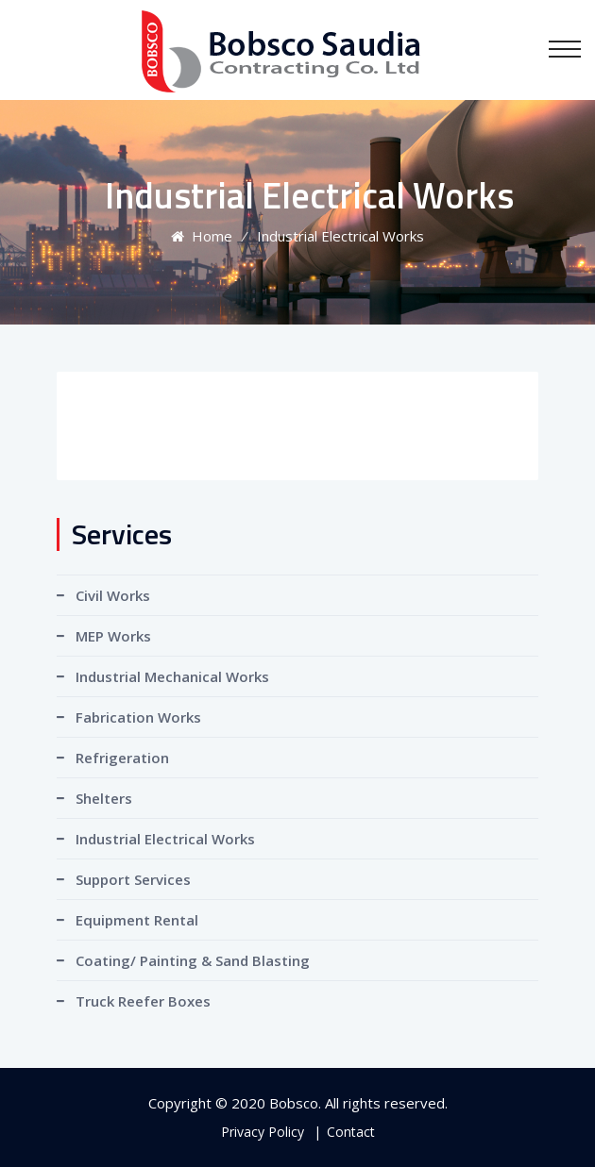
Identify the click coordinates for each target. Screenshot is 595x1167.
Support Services (133, 879)
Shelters (104, 798)
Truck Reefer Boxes (143, 1001)
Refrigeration (122, 757)
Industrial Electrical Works (165, 838)
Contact (351, 1132)
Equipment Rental (137, 919)
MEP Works (113, 635)
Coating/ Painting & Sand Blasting (193, 960)
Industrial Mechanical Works (172, 676)
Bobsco (293, 1102)
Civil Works (113, 595)
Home (201, 235)
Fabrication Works (138, 717)
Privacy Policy (262, 1132)
